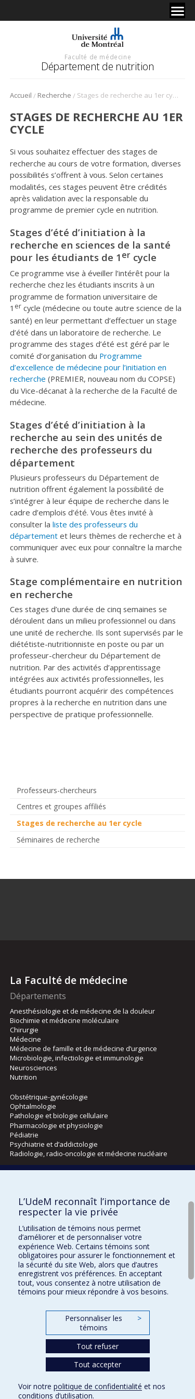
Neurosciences (33, 1067)
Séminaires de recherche (58, 840)
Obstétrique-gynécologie (49, 1097)
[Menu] (177, 10)
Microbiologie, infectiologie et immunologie (77, 1058)
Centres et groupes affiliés (61, 806)
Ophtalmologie (33, 1106)
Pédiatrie (24, 1134)
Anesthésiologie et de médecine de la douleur (82, 1011)
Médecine (25, 1039)
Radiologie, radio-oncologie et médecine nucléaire (88, 1153)
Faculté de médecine (97, 57)
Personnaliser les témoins (103, 1322)
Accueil (21, 95)
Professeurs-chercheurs (57, 790)
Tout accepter (97, 1364)
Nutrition (23, 1077)
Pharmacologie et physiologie (56, 1125)
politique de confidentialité (98, 1386)
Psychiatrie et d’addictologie (54, 1144)
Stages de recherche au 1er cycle (79, 823)
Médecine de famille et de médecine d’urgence (83, 1048)
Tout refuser (97, 1346)
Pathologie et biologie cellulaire (59, 1115)
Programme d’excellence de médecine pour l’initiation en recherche (88, 367)
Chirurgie (24, 1029)
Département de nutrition (97, 66)
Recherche (54, 95)
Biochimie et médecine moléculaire (64, 1020)
